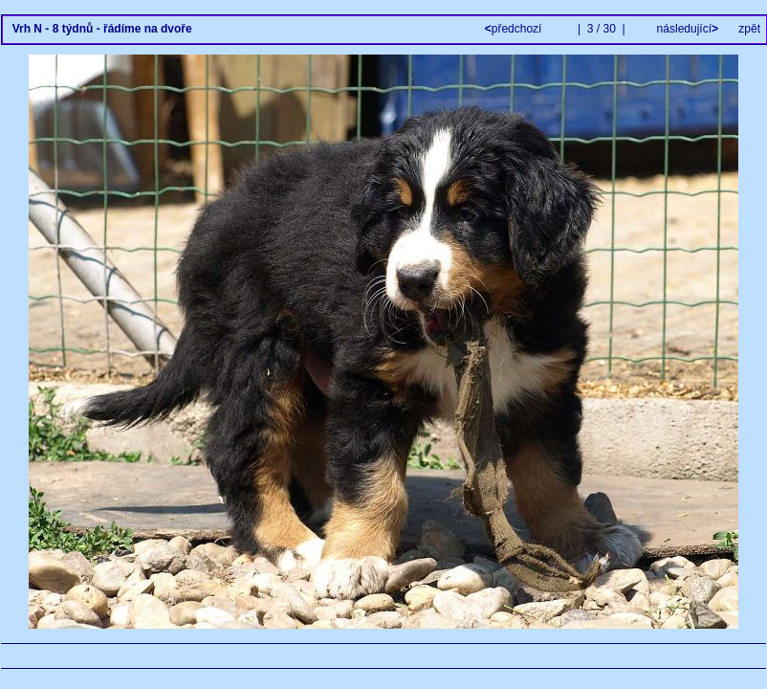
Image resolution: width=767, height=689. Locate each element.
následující (685, 28)
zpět (749, 28)
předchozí (515, 28)
